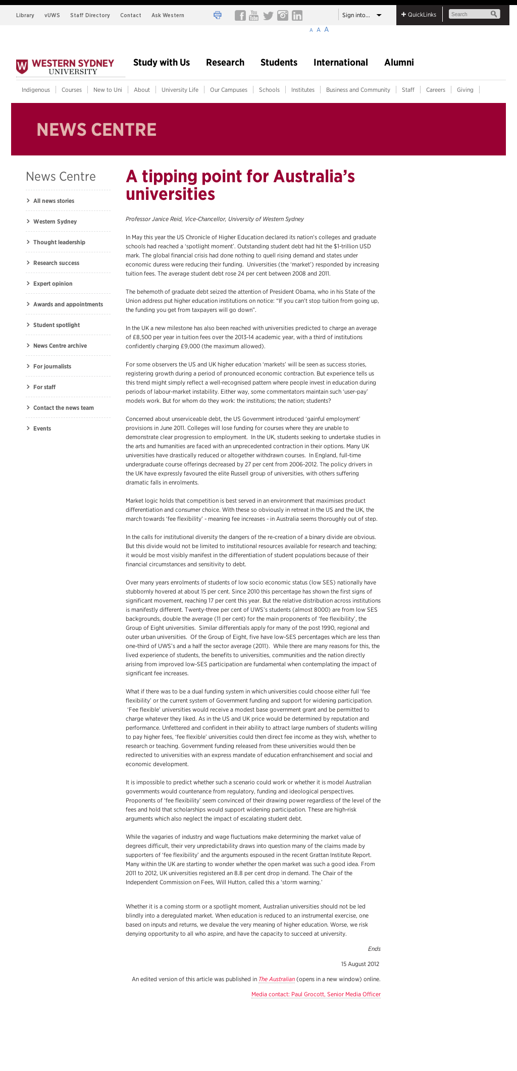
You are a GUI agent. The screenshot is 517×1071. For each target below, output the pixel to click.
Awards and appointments (68, 304)
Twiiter (268, 15)
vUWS (52, 15)
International (341, 63)
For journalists (52, 366)
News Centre (61, 176)
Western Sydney (55, 221)
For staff (44, 387)
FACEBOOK (240, 15)
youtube (254, 15)
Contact (130, 15)
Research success (56, 262)
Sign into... (356, 15)
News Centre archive (60, 345)
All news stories (53, 200)
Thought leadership (59, 242)
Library (25, 15)
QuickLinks (422, 14)
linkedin (296, 15)
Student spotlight (56, 325)
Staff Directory (90, 15)
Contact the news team (63, 407)
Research (225, 63)
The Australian (276, 979)
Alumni (399, 63)
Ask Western (167, 15)
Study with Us (161, 63)
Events (42, 428)
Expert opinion (53, 283)
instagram (282, 15)
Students (279, 63)
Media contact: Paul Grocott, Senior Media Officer (316, 994)
